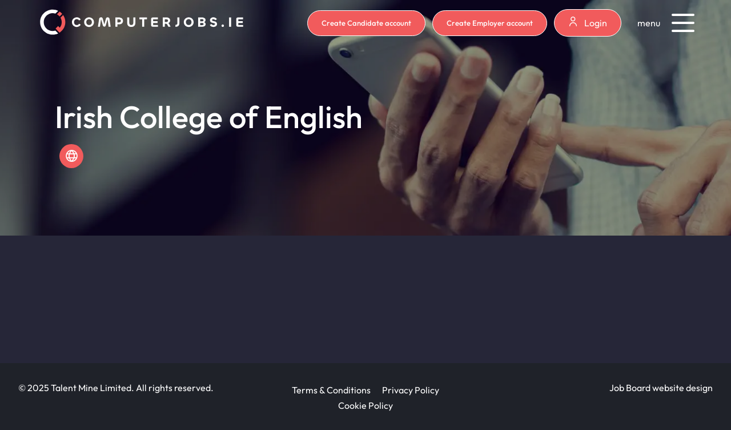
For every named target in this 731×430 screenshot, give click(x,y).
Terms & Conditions (331, 390)
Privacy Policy (410, 390)
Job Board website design (661, 387)
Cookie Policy (365, 405)
